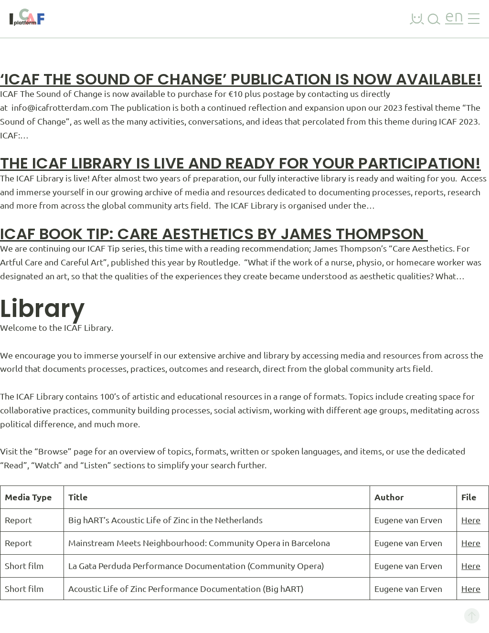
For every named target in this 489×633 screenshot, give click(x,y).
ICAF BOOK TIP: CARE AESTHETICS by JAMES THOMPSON (214, 233)
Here (470, 520)
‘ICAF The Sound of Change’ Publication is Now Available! (241, 79)
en (454, 17)
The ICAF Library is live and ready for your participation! (240, 163)
